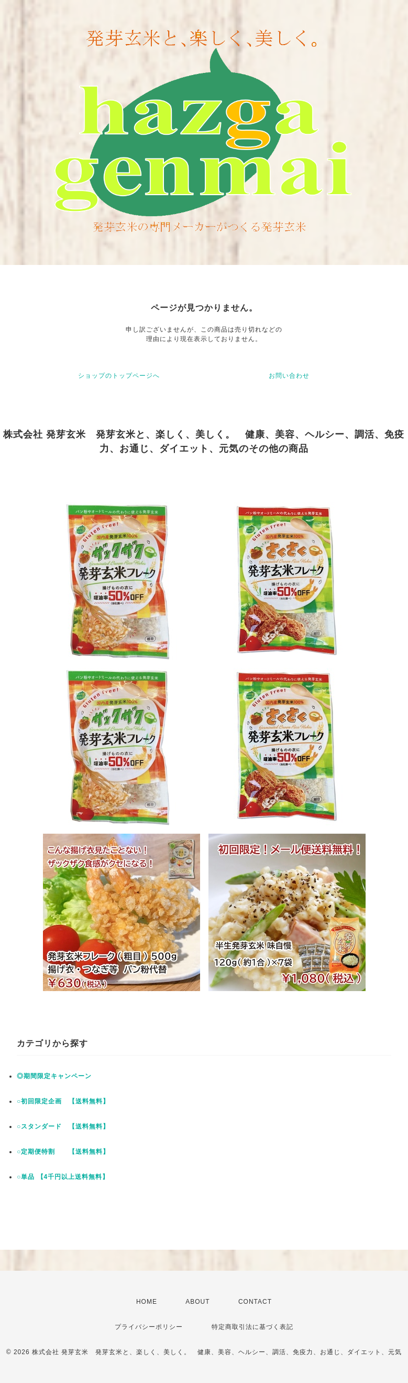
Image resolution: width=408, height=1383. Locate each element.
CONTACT (255, 1301)
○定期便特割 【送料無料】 (63, 1151)
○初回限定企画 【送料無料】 (63, 1101)
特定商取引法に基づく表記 (252, 1327)
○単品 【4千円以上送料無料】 (63, 1176)
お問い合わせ (289, 375)
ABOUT (197, 1301)
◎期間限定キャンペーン (54, 1076)
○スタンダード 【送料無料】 (63, 1126)
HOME (146, 1301)
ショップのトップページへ (119, 375)
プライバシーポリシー (149, 1327)
